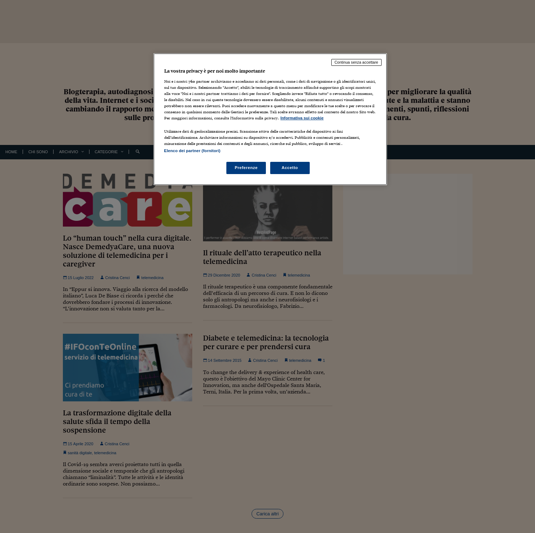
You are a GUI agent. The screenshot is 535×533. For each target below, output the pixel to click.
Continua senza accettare (356, 62)
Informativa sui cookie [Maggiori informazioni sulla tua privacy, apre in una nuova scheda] (302, 118)
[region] (270, 119)
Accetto (290, 167)
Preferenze (246, 167)
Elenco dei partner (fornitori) (192, 151)
